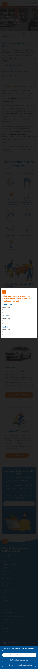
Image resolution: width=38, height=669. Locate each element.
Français (5, 310)
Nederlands (6, 307)
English (4, 312)
